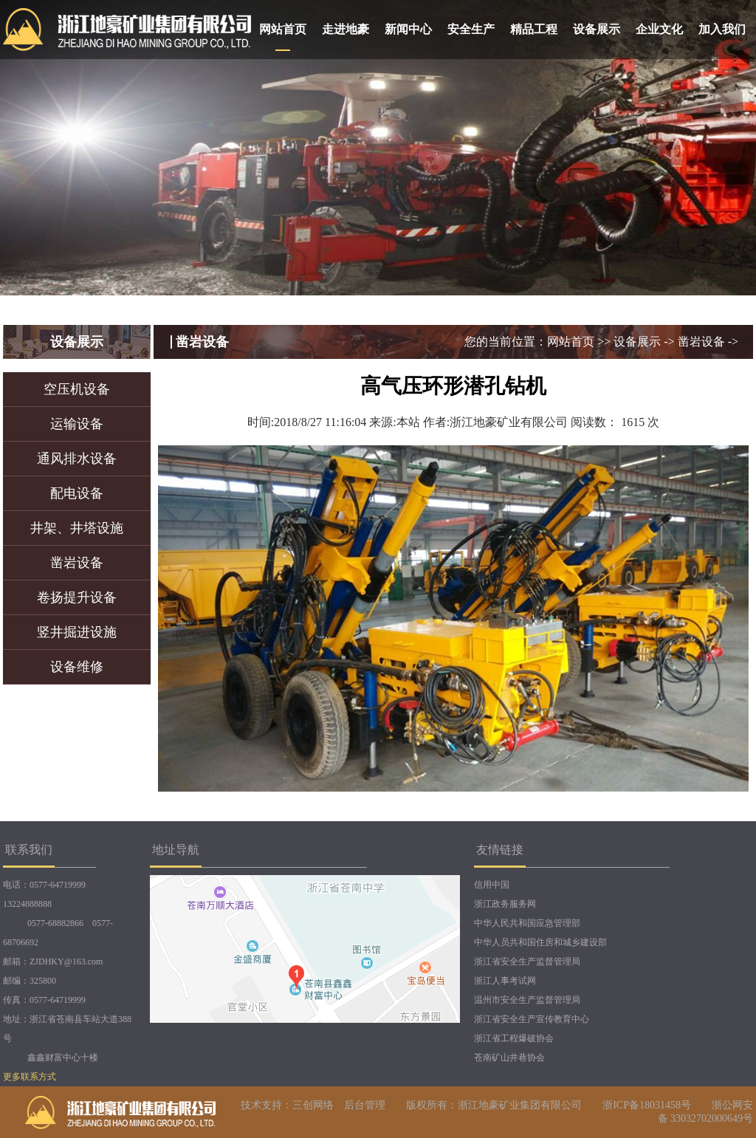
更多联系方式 (29, 1077)
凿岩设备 (76, 562)
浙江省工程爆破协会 (514, 1038)
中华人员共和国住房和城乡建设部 (540, 942)
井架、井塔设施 (76, 528)
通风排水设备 (77, 458)
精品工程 (533, 29)
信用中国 (491, 885)
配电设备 (76, 493)
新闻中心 (408, 29)
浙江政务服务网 (505, 904)
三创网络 (313, 1105)
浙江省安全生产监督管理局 (527, 961)
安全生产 (471, 29)
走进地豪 (345, 29)
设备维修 (76, 666)
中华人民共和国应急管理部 (527, 923)
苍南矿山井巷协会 (509, 1057)
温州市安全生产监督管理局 (527, 1000)
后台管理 (364, 1105)
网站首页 (282, 29)
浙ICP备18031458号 (646, 1105)
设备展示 (596, 29)
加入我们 (722, 29)
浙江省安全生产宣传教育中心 (531, 1019)
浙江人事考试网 (505, 981)
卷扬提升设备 (77, 597)
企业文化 (659, 29)
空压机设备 (77, 389)
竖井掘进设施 (77, 632)
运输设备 (76, 424)
